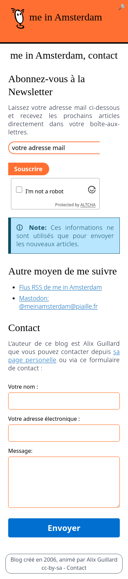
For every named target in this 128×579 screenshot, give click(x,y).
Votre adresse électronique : (44, 418)
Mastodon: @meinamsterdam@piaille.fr (58, 302)
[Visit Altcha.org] (92, 189)
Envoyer (63, 527)
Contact (76, 567)
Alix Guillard (102, 559)
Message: (20, 451)
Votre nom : (23, 386)
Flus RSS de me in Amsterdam (60, 287)
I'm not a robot (45, 191)
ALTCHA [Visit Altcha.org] (88, 205)
